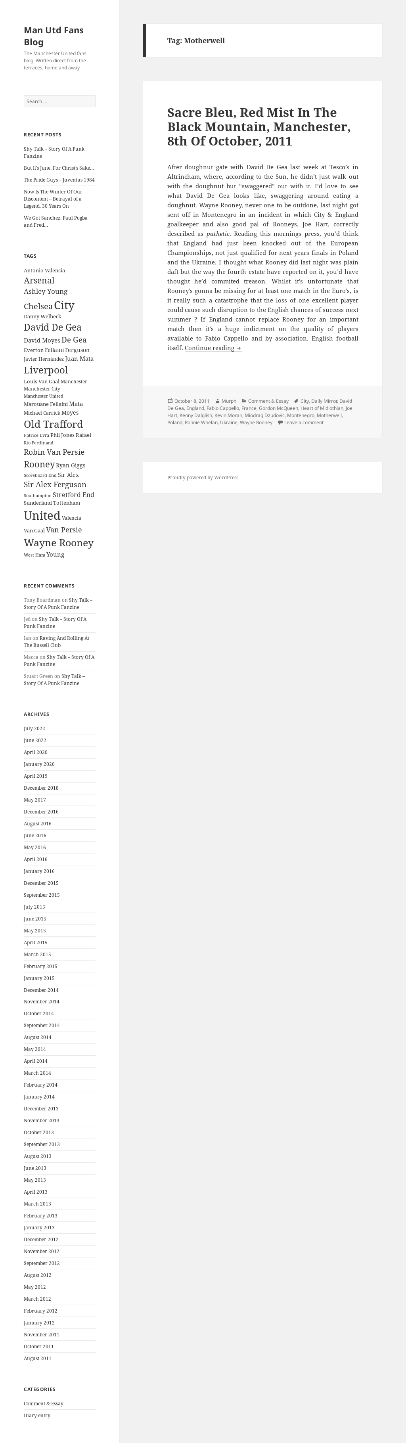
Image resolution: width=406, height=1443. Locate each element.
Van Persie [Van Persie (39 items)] (64, 529)
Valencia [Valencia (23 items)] (71, 518)
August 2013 (38, 1156)
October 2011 (39, 1346)
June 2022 (35, 740)
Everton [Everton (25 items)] (34, 350)
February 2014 (40, 1084)
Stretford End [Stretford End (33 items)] (73, 494)
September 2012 (42, 1263)
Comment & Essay (43, 1403)
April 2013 (36, 1191)
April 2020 (36, 752)
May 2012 (35, 1287)
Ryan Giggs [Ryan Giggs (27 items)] (70, 465)
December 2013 (41, 1108)
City (305, 401)
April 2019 (36, 776)
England (195, 408)
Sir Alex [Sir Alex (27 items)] (68, 474)
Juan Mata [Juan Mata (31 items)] (79, 358)
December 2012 (41, 1239)
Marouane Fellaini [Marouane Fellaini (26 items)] (46, 404)
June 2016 (35, 835)
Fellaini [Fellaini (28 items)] (54, 350)
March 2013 (37, 1203)
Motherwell (329, 415)
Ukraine (228, 422)
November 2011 (41, 1334)
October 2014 (39, 1013)
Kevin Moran (228, 415)
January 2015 (39, 978)
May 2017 (35, 799)
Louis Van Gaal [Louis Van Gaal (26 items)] (41, 381)
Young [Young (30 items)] (55, 554)
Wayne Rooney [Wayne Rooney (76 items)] (59, 542)
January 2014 (39, 1096)
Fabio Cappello (223, 408)
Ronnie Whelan (201, 422)
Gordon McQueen (278, 408)
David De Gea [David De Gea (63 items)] (53, 327)
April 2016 (36, 859)
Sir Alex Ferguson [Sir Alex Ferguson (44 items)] (55, 484)
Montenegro (300, 415)
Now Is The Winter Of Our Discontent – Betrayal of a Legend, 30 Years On (53, 198)
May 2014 (35, 1049)
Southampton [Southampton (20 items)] (38, 495)
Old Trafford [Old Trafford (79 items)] (53, 424)
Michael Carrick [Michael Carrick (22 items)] (42, 413)
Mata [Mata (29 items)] (76, 404)
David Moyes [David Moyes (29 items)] (42, 340)
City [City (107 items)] (64, 304)
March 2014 (37, 1073)
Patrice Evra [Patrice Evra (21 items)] (36, 435)
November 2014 (41, 1001)
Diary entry (37, 1415)
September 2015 (42, 895)
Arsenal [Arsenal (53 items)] (39, 280)
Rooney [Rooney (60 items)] (39, 464)
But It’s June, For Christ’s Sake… (59, 168)
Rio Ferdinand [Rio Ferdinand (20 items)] (39, 443)
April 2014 (36, 1061)
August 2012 (38, 1275)
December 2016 (41, 811)
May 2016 (35, 847)
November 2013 (41, 1120)
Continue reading (213, 348)
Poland (174, 422)
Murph (229, 401)
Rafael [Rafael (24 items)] (83, 435)
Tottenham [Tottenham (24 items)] (66, 503)
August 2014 (38, 1037)
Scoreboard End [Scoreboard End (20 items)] (40, 475)
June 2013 (35, 1168)
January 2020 (39, 764)
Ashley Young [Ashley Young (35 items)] (45, 291)
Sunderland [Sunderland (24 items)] (38, 503)
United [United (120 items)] (42, 515)
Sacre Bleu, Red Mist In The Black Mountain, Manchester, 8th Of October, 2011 (259, 126)
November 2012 (41, 1251)
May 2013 (35, 1180)
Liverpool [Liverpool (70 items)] (46, 370)
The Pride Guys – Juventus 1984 (59, 179)
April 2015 (36, 942)
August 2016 (38, 823)
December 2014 (41, 990)
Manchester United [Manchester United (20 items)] (43, 396)
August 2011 (38, 1358)
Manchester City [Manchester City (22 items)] (42, 389)
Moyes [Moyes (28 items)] (70, 412)
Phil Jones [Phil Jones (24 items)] (62, 435)
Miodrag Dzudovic (265, 415)
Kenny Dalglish (196, 415)
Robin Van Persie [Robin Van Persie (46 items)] (54, 451)
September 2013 (42, 1144)
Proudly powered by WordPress (202, 477)
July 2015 (34, 906)
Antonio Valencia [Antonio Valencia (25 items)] (44, 270)
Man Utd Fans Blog (54, 36)
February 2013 (40, 1215)
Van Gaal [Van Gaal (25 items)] (34, 530)
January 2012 (39, 1322)
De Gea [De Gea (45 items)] (74, 340)
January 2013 (39, 1227)
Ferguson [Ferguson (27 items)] (77, 350)
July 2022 (34, 728)
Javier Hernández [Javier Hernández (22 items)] (44, 359)
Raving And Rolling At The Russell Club (56, 642)
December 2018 (41, 788)
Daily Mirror (324, 401)
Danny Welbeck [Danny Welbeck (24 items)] (42, 316)
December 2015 (41, 883)
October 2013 (39, 1132)
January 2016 (39, 871)
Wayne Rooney (256, 422)
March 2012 (37, 1299)
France (249, 408)
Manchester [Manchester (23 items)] (74, 381)
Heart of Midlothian (322, 408)
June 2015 (35, 918)
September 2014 (42, 1025)
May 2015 (35, 930)
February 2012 (40, 1310)
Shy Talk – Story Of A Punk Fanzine (58, 603)
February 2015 (40, 966)
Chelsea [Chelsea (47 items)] (38, 306)
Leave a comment (304, 422)
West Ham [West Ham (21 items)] (34, 555)
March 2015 (37, 954)
